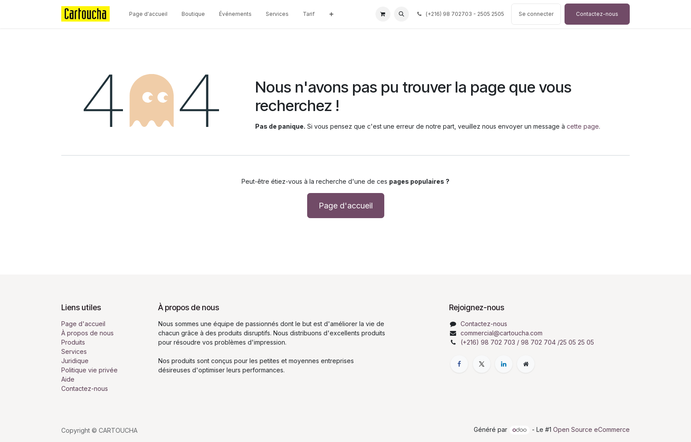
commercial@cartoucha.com (501, 333)
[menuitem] (148, 14)
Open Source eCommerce (591, 429)
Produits (73, 342)
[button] (401, 14)
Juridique (75, 360)
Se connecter (536, 14)
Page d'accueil (346, 205)
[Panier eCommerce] (382, 14)
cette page (583, 126)
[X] (481, 364)
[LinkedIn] (504, 364)
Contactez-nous (597, 14)
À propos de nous (87, 333)
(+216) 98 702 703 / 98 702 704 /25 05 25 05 (527, 342)
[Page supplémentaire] (526, 364)
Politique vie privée (89, 370)
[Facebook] (459, 364)
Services (74, 351)
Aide (67, 379)
